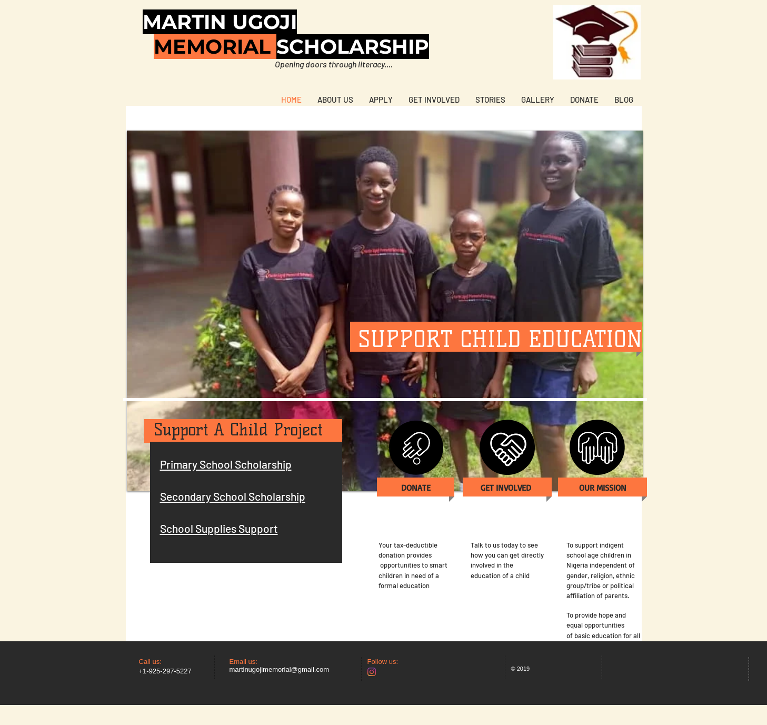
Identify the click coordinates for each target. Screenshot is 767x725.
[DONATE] (416, 488)
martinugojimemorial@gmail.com (279, 669)
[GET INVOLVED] (506, 488)
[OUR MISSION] (603, 488)
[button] (385, 311)
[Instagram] (371, 672)
